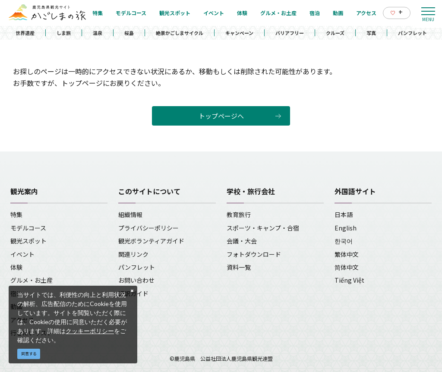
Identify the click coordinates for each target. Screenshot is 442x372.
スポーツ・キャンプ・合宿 (263, 228)
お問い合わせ (136, 280)
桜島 (129, 32)
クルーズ (335, 32)
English (346, 228)
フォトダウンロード (254, 254)
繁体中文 (347, 254)
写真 (371, 32)
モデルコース (28, 228)
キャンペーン (239, 32)
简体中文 (347, 267)
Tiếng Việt (349, 280)
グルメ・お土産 (31, 280)
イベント (22, 254)
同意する (29, 353)
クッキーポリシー (90, 330)
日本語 (344, 214)
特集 (16, 214)
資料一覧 (239, 267)
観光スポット (28, 240)
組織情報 (130, 214)
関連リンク (133, 254)
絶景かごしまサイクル (179, 32)
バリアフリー (289, 32)
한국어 (344, 240)
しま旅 (64, 32)
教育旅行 (239, 214)
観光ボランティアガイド (151, 240)
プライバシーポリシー (148, 228)
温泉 (97, 32)
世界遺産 (25, 32)
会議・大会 (242, 240)
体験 (16, 267)
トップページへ (221, 115)
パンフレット (412, 32)
